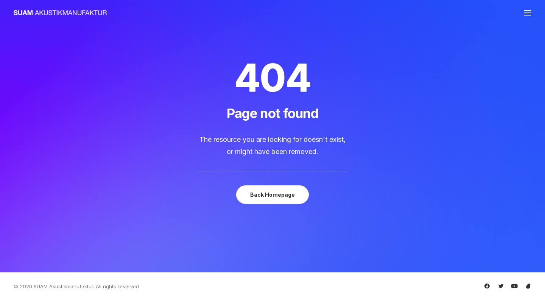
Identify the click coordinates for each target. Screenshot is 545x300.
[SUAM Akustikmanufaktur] (60, 12)
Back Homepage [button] (272, 194)
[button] (527, 12)
